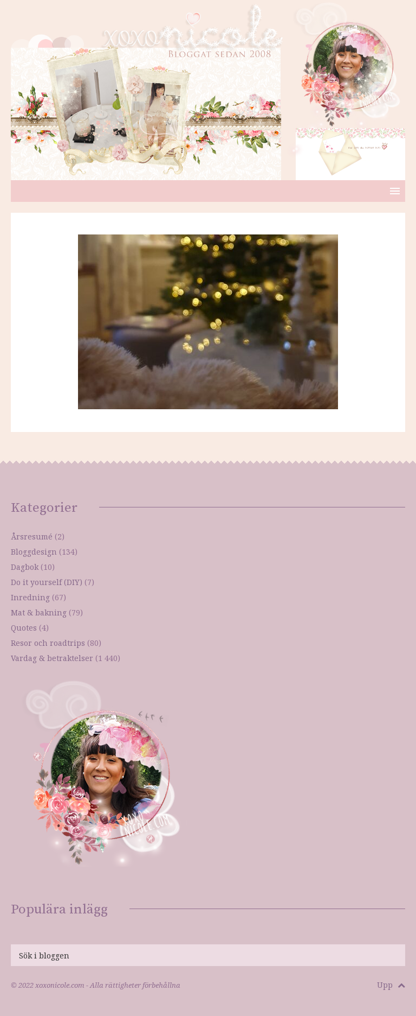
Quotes (24, 628)
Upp (391, 985)
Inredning (30, 597)
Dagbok (24, 567)
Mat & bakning (39, 612)
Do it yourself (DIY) (46, 582)
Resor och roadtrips (48, 643)
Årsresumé (32, 536)
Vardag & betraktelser (52, 658)
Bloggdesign (34, 552)
